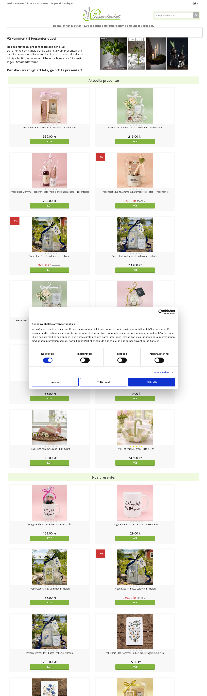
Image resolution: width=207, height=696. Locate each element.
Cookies (11, 660)
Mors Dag (28, 31)
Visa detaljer (161, 372)
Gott (177, 31)
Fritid (164, 31)
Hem (139, 31)
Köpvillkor (12, 670)
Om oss (11, 675)
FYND (103, 38)
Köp (31, 141)
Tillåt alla (152, 382)
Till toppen (103, 649)
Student (71, 31)
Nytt (13, 31)
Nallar (10, 685)
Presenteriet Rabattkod (20, 680)
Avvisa (55, 382)
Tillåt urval (103, 382)
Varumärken (13, 665)
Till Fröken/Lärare (52, 31)
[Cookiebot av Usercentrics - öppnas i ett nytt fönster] (160, 311)
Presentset (102, 31)
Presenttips (122, 31)
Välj (31, 485)
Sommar (84, 31)
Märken (191, 31)
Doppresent (13, 690)
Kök (151, 31)
